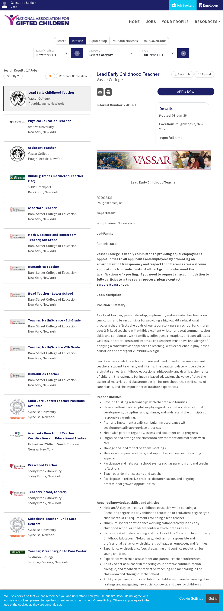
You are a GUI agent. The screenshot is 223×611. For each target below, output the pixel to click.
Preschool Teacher (42, 465)
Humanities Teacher (43, 266)
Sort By (11, 76)
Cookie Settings (191, 598)
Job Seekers (183, 5)
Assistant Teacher (42, 147)
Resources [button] (206, 21)
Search (61, 41)
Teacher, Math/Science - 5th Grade (54, 320)
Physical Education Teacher (49, 121)
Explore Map (98, 41)
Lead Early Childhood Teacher (51, 92)
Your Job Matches (125, 41)
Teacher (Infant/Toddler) (47, 492)
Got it (212, 598)
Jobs (151, 21)
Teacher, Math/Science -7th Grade (54, 347)
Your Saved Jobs (155, 41)
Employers (209, 5)
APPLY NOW (185, 91)
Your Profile (175, 21)
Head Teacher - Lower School (50, 293)
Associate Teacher (42, 208)
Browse (77, 41)
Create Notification (73, 76)
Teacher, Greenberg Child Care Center (57, 551)
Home (134, 21)
